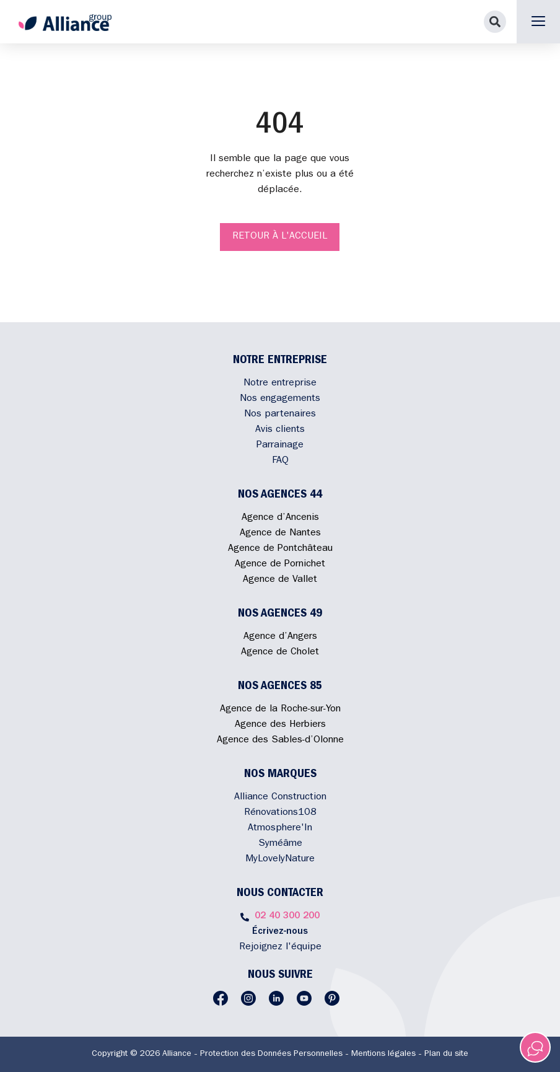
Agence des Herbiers (280, 725)
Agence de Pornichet (280, 564)
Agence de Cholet (280, 652)
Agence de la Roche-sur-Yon (280, 709)
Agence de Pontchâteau (280, 549)
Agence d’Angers (280, 637)
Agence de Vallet (280, 580)
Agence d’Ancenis (280, 518)
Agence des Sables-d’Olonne (280, 740)
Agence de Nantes (280, 533)
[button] (495, 22)
